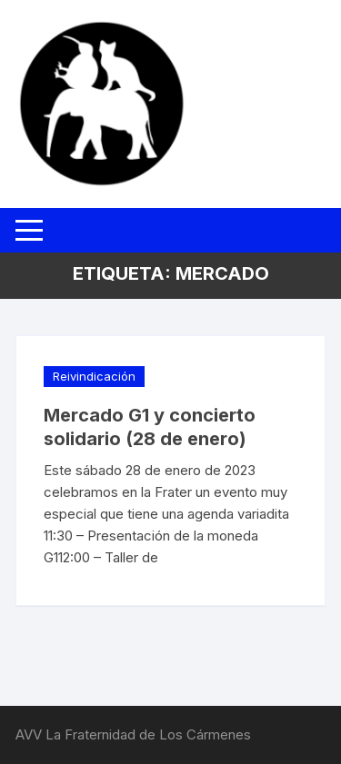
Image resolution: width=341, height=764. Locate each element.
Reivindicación (94, 376)
